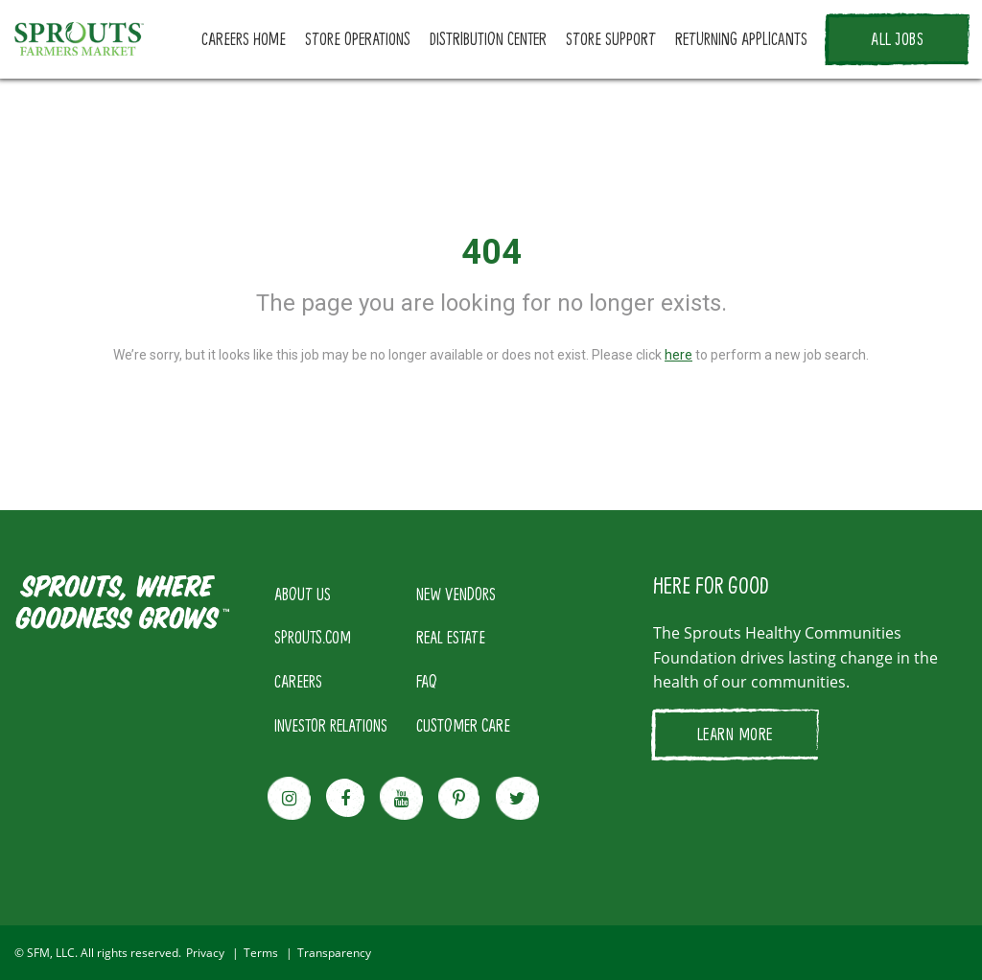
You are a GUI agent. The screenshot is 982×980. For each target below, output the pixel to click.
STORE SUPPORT (611, 38)
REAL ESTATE (450, 636)
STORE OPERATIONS (357, 38)
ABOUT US (302, 593)
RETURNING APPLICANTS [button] (741, 38)
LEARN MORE (735, 733)
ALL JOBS (897, 38)
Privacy (205, 953)
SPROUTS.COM (312, 636)
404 (491, 252)
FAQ (426, 680)
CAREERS (298, 680)
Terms (261, 953)
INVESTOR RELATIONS (330, 724)
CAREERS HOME (243, 38)
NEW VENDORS (456, 593)
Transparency (334, 953)
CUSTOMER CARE (463, 724)
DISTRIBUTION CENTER (488, 38)
